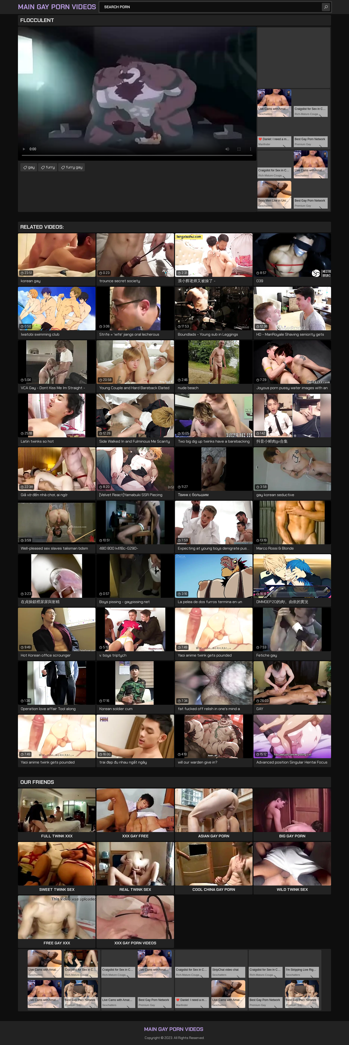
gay (31, 167)
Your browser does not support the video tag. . (137, 94)
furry (50, 167)
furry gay (74, 167)
